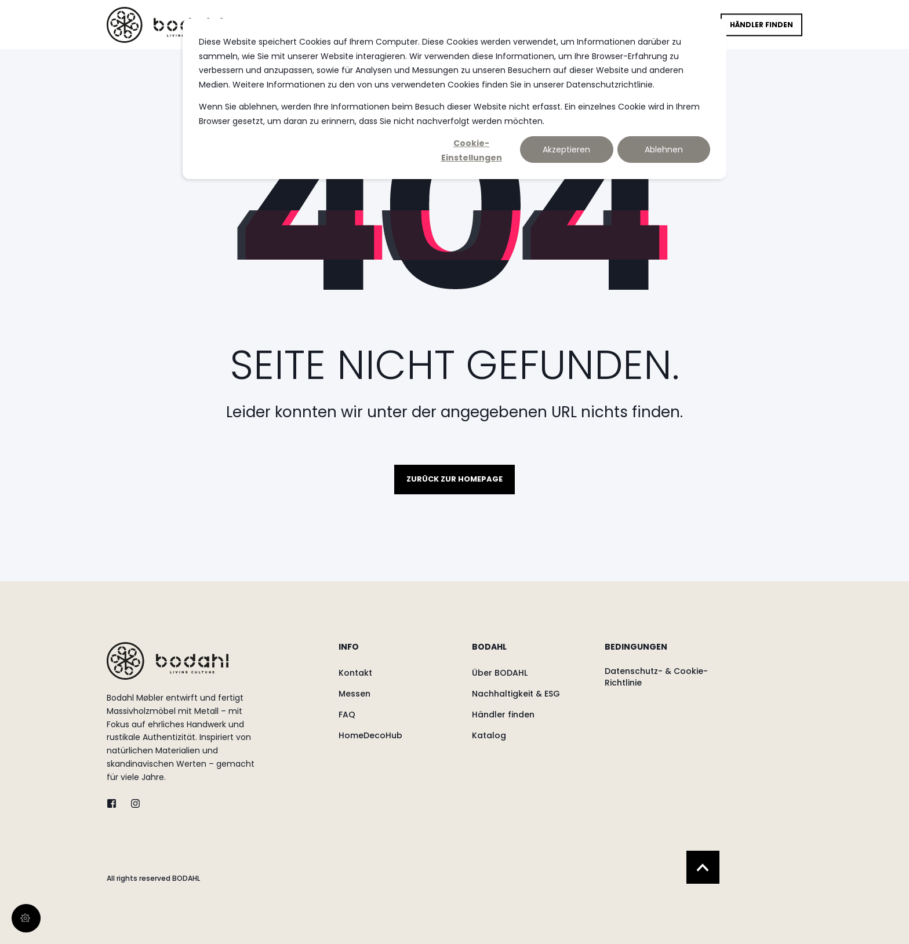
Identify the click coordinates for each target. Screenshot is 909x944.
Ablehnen (664, 149)
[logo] (167, 661)
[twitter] (115, 803)
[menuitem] (398, 652)
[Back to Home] (165, 24)
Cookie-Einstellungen (471, 150)
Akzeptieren (566, 149)
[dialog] (454, 99)
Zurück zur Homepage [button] (454, 478)
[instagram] (131, 803)
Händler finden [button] (761, 25)
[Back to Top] (702, 867)
